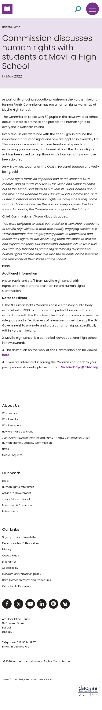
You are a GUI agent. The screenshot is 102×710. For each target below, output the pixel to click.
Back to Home (11, 27)
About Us (11, 405)
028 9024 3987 (26, 642)
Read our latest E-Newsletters (21, 543)
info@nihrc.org (20, 646)
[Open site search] (77, 8)
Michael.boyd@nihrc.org (79, 367)
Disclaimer (9, 561)
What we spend (12, 425)
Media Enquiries (12, 455)
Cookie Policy (10, 555)
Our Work (11, 473)
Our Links (10, 529)
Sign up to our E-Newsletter (19, 537)
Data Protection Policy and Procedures (26, 580)
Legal (5, 481)
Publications (10, 511)
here (5, 355)
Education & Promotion (17, 505)
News (5, 449)
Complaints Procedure (16, 586)
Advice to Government (16, 493)
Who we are (9, 413)
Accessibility (10, 568)
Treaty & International (16, 499)
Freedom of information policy (21, 574)
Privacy (6, 549)
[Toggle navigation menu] (92, 8)
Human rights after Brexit (18, 487)
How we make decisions (17, 431)
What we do (10, 419)
